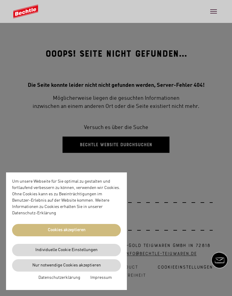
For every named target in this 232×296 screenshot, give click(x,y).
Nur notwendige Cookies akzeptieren (66, 265)
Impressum (101, 278)
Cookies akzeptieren (66, 230)
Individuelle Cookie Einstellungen (66, 250)
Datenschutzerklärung (59, 278)
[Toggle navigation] (213, 11)
